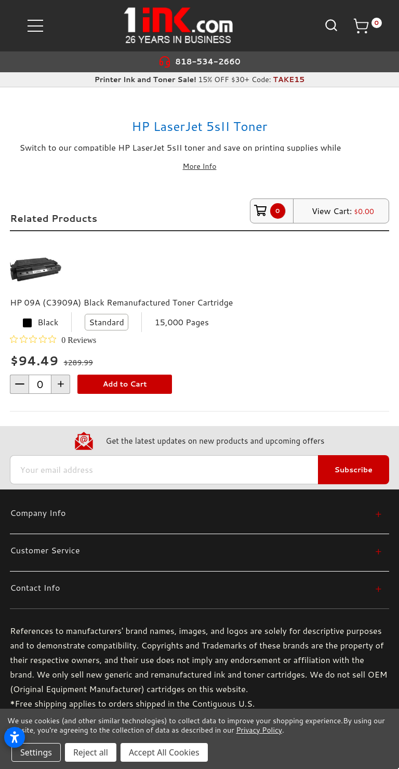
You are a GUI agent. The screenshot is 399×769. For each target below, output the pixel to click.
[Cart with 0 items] (367, 26)
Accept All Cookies (164, 752)
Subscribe (354, 470)
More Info (200, 166)
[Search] (330, 25)
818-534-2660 (208, 61)
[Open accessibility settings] (14, 737)
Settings (36, 752)
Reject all (90, 752)
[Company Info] (196, 513)
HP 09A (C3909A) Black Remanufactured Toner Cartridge (121, 302)
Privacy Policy (259, 730)
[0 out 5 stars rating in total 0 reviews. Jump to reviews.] (53, 340)
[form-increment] (40, 384)
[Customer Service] (196, 550)
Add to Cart (125, 384)
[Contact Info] (196, 587)
